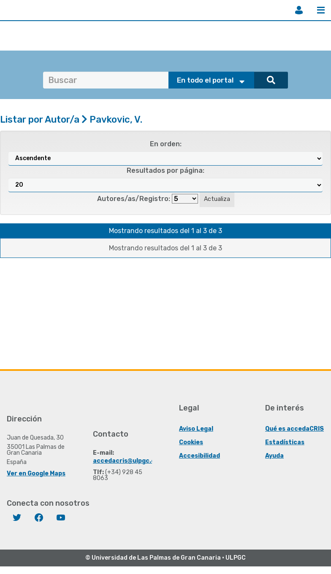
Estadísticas (284, 442)
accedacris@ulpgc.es (125, 460)
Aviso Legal (196, 428)
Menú (321, 10)
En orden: (166, 144)
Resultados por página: (165, 170)
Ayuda (274, 455)
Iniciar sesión (299, 10)
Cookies (191, 442)
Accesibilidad (199, 455)
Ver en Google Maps (36, 473)
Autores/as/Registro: (133, 199)
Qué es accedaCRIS (294, 428)
